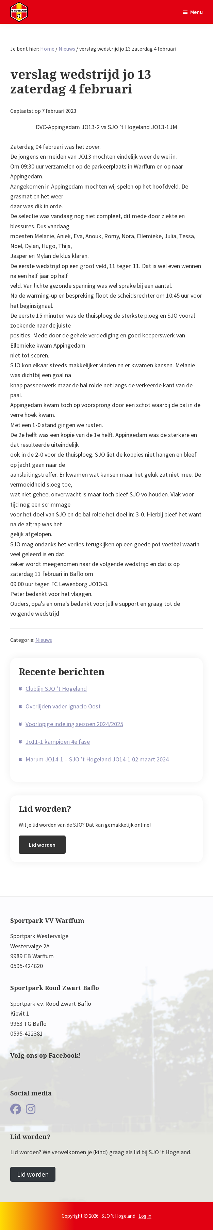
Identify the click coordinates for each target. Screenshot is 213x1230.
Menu (196, 11)
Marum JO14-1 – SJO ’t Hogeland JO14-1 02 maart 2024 (97, 759)
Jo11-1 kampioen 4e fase (58, 741)
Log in (144, 1216)
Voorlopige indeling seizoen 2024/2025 (74, 724)
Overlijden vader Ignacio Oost (63, 706)
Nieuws (43, 639)
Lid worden (42, 844)
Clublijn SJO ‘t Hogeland (56, 688)
